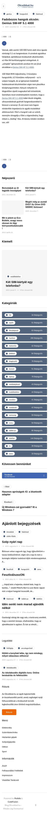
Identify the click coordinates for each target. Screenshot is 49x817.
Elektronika (7, 728)
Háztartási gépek (9, 737)
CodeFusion (13, 802)
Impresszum (7, 775)
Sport (4, 751)
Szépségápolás (8, 742)
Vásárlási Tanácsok (10, 780)
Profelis (17, 798)
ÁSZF (4, 766)
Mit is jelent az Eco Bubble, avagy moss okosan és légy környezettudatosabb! (12, 223)
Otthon (5, 747)
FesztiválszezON (13, 574)
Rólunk (9, 712)
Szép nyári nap (12, 541)
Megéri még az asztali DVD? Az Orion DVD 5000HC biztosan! (36, 204)
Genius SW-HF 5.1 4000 (23, 67)
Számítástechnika (9, 732)
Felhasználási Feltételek (12, 770)
